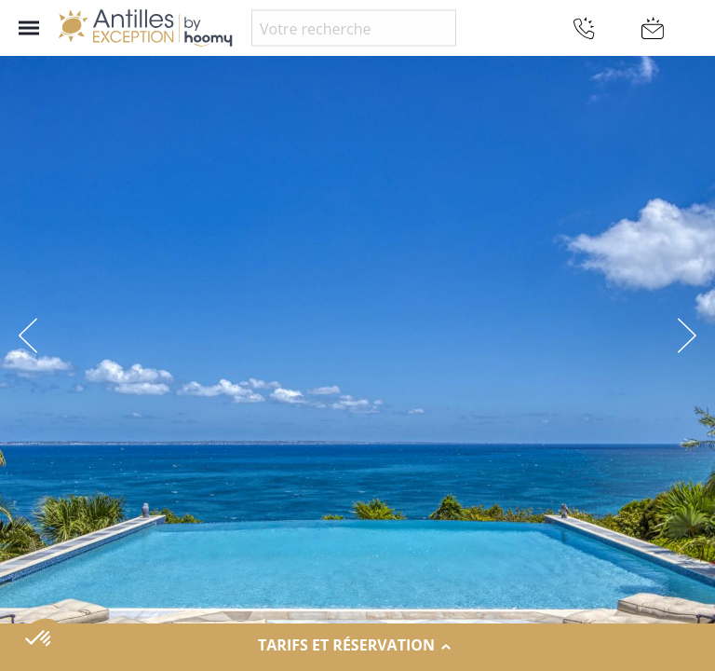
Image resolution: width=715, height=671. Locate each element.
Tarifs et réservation (357, 646)
